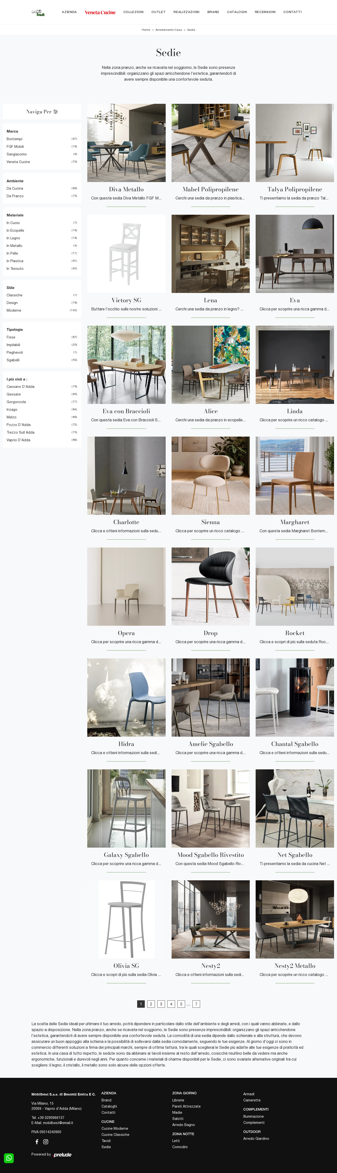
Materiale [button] (15, 215)
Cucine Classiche (115, 1135)
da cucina (15, 189)
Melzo (11, 417)
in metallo (14, 246)
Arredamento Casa (169, 30)
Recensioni (265, 12)
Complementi (253, 1123)
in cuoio (13, 223)
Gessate (14, 394)
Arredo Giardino (256, 1139)
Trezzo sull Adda (20, 433)
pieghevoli (15, 352)
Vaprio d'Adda (18, 440)
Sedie (191, 30)
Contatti (292, 12)
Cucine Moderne (115, 1128)
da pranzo (15, 196)
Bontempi (14, 139)
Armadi (248, 1094)
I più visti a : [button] (17, 379)
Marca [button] (12, 131)
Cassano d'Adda (20, 387)
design (12, 303)
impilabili (13, 345)
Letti (176, 1141)
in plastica (15, 261)
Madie (177, 1112)
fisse (11, 337)
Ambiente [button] (15, 181)
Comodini (180, 1147)
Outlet (158, 12)
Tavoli (106, 1141)
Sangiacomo (17, 154)
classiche (14, 295)
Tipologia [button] (15, 329)
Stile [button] (11, 287)
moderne (14, 311)
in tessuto (15, 269)
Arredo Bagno (183, 1125)
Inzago (12, 410)
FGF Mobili (15, 147)
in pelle (12, 253)
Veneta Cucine (18, 162)
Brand (213, 12)
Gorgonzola (16, 402)
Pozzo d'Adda (18, 425)
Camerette (252, 1100)
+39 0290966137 (51, 1118)
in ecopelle (15, 230)
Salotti (177, 1119)
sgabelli (13, 360)
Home (146, 30)
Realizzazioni (186, 12)
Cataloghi (237, 12)
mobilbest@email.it (58, 1123)
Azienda (69, 12)
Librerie (178, 1100)
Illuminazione (253, 1116)
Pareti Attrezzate (186, 1106)
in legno (13, 238)
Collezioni (133, 12)
